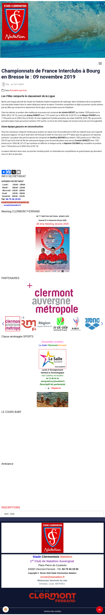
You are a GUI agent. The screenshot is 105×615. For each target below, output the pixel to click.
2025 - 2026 (9, 514)
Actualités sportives (18, 90)
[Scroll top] (99, 609)
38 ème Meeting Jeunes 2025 (52, 224)
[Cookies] (6, 609)
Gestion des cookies (52, 611)
